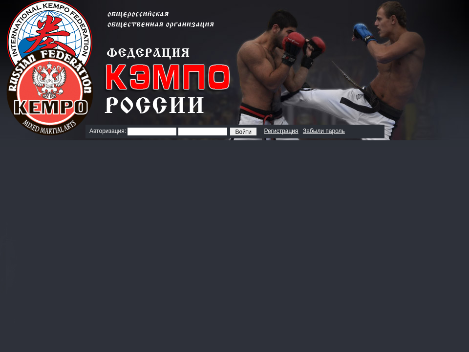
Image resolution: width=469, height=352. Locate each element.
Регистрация (281, 131)
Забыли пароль (324, 131)
